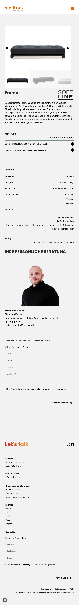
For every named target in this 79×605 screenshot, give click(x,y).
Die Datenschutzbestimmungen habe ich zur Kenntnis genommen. (37, 394)
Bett (55, 193)
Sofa (72, 193)
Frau (17, 352)
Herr (9, 352)
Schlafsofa (63, 193)
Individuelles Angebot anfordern (25, 155)
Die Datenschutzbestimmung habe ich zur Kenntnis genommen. (32, 570)
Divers (25, 352)
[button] (72, 8)
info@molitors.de (12, 482)
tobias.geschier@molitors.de (20, 330)
